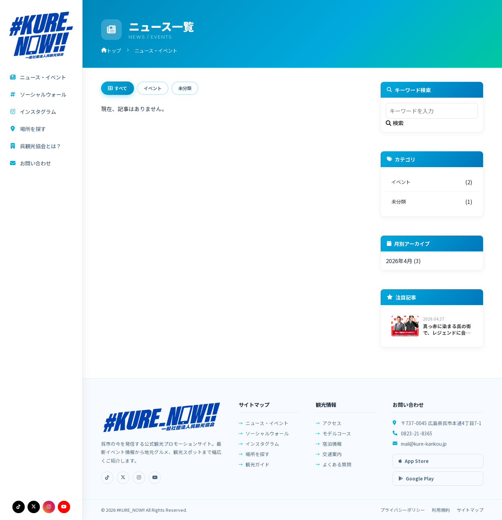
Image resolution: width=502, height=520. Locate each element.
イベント (153, 88)
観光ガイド (257, 466)
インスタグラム (262, 446)
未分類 (185, 88)
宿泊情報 (332, 447)
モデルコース (337, 436)
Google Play (416, 481)
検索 (395, 123)
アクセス (332, 426)
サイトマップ (470, 510)
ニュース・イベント (266, 425)
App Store (414, 463)
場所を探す (257, 456)
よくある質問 (337, 467)
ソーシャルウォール (267, 435)
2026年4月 (399, 261)
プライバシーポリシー (402, 510)
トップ (111, 50)
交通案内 (332, 457)
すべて (117, 88)
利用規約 (441, 510)
